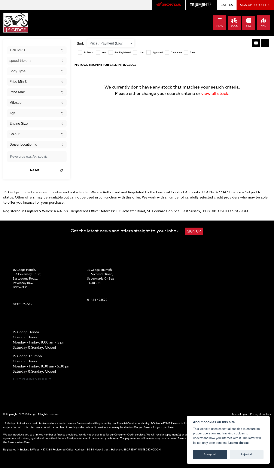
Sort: (80, 43)
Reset (46, 170)
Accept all (210, 454)
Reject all (246, 454)
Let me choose (238, 443)
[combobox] (37, 50)
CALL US (227, 5)
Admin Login (239, 414)
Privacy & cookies (260, 414)
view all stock (214, 93)
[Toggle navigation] (219, 20)
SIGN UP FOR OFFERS (255, 5)
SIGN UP (194, 231)
